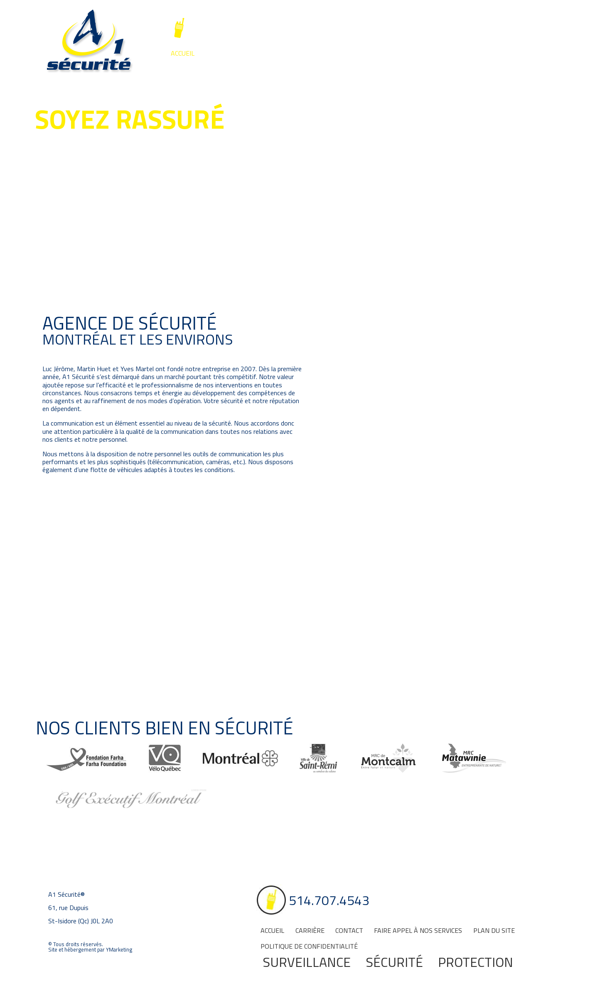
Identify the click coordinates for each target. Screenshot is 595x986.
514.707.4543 (237, 28)
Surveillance (215, 71)
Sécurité (302, 71)
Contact (267, 53)
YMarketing (119, 949)
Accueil (182, 53)
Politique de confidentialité (309, 946)
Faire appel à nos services (340, 53)
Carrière (223, 53)
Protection (475, 962)
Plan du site (494, 930)
